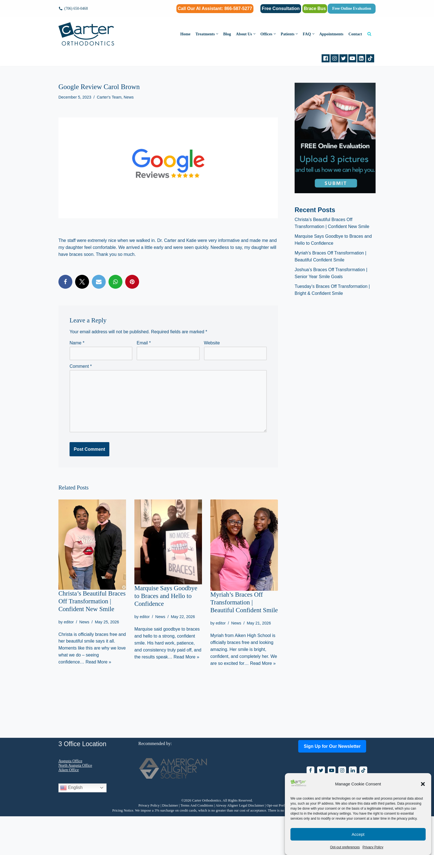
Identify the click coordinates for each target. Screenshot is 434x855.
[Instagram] (335, 58)
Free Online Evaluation (351, 8)
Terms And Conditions (197, 844)
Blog (227, 34)
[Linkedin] (361, 58)
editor (69, 621)
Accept (358, 834)
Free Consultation (281, 8)
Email (144, 342)
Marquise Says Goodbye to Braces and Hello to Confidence (165, 596)
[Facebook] (326, 58)
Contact (355, 34)
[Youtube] (352, 58)
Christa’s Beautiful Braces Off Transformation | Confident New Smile (91, 601)
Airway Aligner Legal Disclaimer (240, 844)
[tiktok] (370, 58)
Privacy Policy (373, 847)
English (71, 826)
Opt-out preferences (345, 847)
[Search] (369, 34)
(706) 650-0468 (76, 8)
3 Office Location (82, 782)
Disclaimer (170, 844)
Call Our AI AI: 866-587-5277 (215, 8)
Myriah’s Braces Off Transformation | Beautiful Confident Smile (244, 602)
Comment (81, 366)
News (129, 97)
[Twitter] (343, 58)
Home (185, 34)
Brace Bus (315, 8)
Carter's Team (109, 97)
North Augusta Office (75, 804)
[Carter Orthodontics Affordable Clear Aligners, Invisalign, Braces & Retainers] (86, 34)
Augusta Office (70, 800)
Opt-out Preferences (281, 844)
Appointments (331, 34)
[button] (423, 784)
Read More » (99, 662)
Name (77, 342)
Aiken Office (68, 809)
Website (212, 342)
